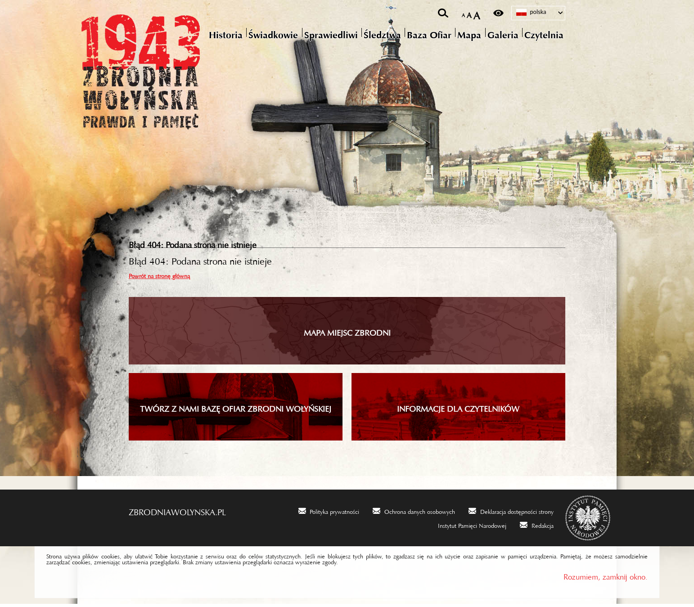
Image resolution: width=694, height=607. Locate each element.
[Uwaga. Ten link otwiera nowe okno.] (329, 514)
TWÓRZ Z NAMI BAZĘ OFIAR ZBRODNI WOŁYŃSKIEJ (235, 410)
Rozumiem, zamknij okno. (605, 578)
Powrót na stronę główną (159, 277)
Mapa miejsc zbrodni (347, 334)
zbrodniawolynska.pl (177, 513)
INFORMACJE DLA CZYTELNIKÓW (458, 410)
